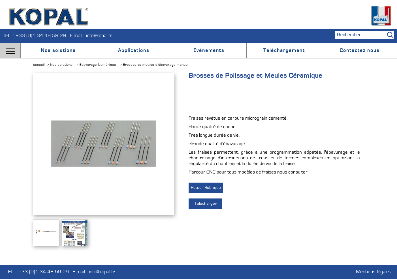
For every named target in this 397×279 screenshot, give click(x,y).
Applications (133, 50)
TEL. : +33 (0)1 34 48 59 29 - (36, 36)
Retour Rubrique (206, 187)
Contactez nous (359, 50)
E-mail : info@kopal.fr (91, 36)
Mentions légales (373, 272)
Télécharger (206, 203)
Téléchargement (284, 50)
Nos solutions (58, 50)
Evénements (209, 50)
